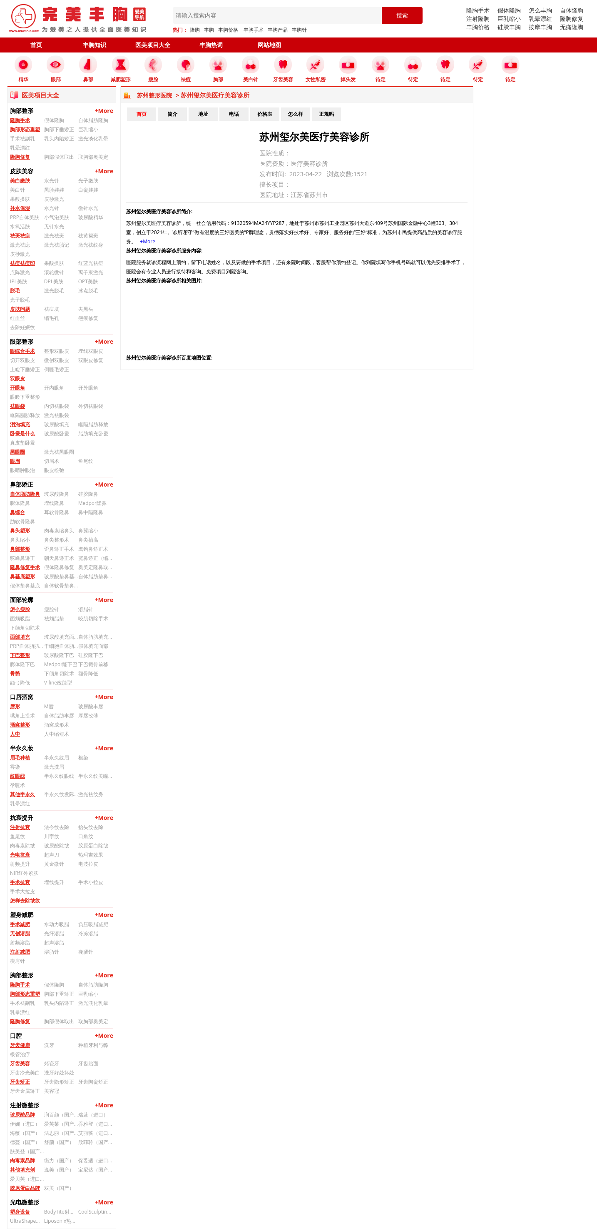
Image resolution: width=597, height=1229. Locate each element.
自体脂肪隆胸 (93, 120)
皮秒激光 (54, 198)
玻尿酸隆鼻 (56, 493)
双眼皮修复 (90, 360)
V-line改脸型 (58, 682)
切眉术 (51, 461)
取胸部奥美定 (93, 156)
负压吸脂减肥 (93, 924)
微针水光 (88, 208)
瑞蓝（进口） (93, 1114)
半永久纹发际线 (61, 794)
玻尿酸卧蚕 (56, 433)
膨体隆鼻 (20, 503)
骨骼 (15, 673)
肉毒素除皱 (22, 845)
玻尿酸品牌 (22, 1114)
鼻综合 (17, 512)
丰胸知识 (94, 45)
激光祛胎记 (56, 244)
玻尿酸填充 (56, 424)
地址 (203, 113)
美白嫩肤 (20, 180)
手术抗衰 (20, 882)
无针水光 (54, 226)
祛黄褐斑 (88, 235)
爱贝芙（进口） (27, 1178)
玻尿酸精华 (90, 217)
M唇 (49, 706)
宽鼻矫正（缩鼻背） (95, 558)
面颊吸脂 (20, 618)
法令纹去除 (56, 827)
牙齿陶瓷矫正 (93, 1081)
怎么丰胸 (540, 10)
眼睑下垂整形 (25, 396)
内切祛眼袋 (56, 406)
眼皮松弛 (54, 470)
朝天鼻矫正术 (59, 558)
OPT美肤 (88, 281)
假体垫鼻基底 (25, 585)
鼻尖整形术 (56, 539)
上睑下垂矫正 (25, 369)
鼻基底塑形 (22, 576)
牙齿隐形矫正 (59, 1081)
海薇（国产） (25, 1133)
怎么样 (295, 113)
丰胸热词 (211, 45)
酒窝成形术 (56, 724)
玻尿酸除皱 (56, 845)
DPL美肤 (53, 281)
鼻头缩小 (20, 539)
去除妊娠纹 (22, 327)
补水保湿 (20, 208)
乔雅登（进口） (95, 1123)
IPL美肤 (18, 281)
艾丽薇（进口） (95, 1133)
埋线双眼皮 (90, 351)
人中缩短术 (56, 733)
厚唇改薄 (88, 715)
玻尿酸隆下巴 (59, 655)
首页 (36, 45)
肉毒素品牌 (22, 1160)
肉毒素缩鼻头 (59, 530)
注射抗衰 (20, 827)
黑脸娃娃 (54, 189)
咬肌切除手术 (93, 618)
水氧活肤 (20, 226)
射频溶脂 (20, 942)
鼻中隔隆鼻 (90, 512)
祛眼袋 (17, 406)
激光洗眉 (54, 766)
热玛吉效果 (90, 854)
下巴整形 (20, 655)
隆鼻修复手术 (25, 567)
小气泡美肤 (56, 217)
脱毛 (15, 290)
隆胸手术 (478, 10)
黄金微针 (54, 863)
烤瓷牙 (51, 1063)
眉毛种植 (20, 757)
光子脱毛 (20, 299)
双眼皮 (17, 378)
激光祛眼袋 (56, 415)
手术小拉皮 (90, 882)
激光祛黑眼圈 (59, 451)
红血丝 (17, 318)
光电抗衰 (20, 854)
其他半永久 (22, 794)
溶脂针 (85, 609)
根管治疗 (20, 1054)
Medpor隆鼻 (92, 503)
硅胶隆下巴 (90, 655)
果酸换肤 (20, 198)
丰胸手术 (254, 29)
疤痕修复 (88, 318)
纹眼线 (17, 775)
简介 (172, 113)
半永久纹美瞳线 (95, 775)
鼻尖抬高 (88, 539)
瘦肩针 (17, 960)
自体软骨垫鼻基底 (61, 585)
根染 (83, 757)
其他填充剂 (22, 1169)
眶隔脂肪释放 (25, 415)
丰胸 (209, 29)
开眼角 (17, 387)
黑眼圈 (17, 451)
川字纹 (51, 836)
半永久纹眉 (56, 757)
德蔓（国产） (25, 1142)
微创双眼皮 (56, 360)
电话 (234, 113)
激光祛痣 (20, 244)
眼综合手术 (22, 351)
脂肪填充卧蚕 (93, 433)
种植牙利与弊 (93, 1045)
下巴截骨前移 (93, 664)
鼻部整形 (20, 548)
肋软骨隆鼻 (22, 521)
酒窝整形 (20, 724)
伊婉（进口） (25, 1123)
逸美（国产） (59, 1169)
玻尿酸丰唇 (90, 706)
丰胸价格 (228, 29)
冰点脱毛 (88, 290)
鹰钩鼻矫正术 (93, 548)
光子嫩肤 (88, 180)
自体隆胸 (571, 10)
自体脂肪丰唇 (59, 715)
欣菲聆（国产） (95, 1142)
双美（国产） (59, 1188)
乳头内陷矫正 (59, 138)
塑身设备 (20, 1211)
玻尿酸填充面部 (61, 636)
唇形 (15, 706)
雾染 (15, 766)
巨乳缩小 (509, 18)
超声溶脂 (54, 942)
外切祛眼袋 (90, 406)
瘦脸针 (51, 609)
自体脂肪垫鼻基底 (95, 576)
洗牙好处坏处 (59, 1072)
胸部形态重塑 (25, 129)
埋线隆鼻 (54, 503)
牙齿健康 (20, 1045)
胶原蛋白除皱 (93, 845)
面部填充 (20, 636)
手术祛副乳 (22, 138)
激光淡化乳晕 (93, 138)
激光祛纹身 (90, 244)
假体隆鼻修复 (59, 567)
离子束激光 (90, 272)
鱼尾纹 (85, 461)
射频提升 (20, 863)
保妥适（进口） (95, 1160)
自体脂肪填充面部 (95, 636)
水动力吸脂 (56, 924)
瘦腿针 (85, 951)
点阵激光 (20, 272)
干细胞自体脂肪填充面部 (61, 645)
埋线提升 (54, 882)
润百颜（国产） (61, 1114)
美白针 (17, 189)
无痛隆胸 (571, 27)
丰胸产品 (278, 29)
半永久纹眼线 (59, 775)
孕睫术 (17, 785)
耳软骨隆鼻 (56, 512)
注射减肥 (20, 951)
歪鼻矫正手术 (59, 548)
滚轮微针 (54, 272)
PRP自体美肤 (24, 217)
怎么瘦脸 (20, 609)
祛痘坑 (51, 308)
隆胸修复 (571, 18)
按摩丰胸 (540, 27)
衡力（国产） (59, 1160)
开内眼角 (54, 387)
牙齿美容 (20, 1063)
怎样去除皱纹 (25, 900)
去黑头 (85, 308)
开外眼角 (88, 387)
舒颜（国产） (59, 1142)
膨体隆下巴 (22, 664)
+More (104, 111)
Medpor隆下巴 (60, 664)
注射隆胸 (478, 18)
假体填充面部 (93, 645)
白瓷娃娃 (88, 189)
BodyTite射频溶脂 (61, 1211)
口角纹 (85, 836)
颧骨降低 (88, 673)
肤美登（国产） (27, 1151)
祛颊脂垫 (54, 618)
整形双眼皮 (56, 351)
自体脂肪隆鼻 (25, 493)
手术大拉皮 (22, 891)
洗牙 (49, 1045)
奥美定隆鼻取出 (95, 567)
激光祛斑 (54, 235)
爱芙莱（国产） (61, 1123)
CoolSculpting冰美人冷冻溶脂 (95, 1211)
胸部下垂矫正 (59, 129)
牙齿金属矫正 (25, 1090)
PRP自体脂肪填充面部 (27, 645)
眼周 (15, 461)
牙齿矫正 (20, 1081)
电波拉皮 (88, 863)
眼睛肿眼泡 (22, 470)
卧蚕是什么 (22, 433)
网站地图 (269, 45)
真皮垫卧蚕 (22, 442)
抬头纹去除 (90, 827)
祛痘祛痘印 (22, 263)
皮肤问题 (20, 308)
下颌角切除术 (25, 627)
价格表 (264, 113)
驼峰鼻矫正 (22, 558)
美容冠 (51, 1090)
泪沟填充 (20, 424)
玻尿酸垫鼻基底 (61, 576)
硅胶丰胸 (509, 27)
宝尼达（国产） (95, 1169)
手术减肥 (20, 924)
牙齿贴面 (88, 1063)
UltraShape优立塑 (27, 1220)
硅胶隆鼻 (88, 493)
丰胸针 (299, 29)
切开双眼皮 (22, 360)
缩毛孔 (51, 318)
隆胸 (195, 29)
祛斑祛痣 (20, 235)
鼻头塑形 (20, 530)
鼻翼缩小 (88, 530)
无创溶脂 (20, 933)
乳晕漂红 (540, 18)
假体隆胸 (509, 10)
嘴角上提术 (22, 715)
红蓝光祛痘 (90, 263)
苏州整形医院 (154, 95)
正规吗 (326, 113)
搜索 (402, 15)
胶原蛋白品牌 (25, 1188)
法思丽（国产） (61, 1133)
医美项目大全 (152, 45)
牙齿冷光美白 (25, 1072)
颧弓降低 (20, 682)
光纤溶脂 (54, 933)
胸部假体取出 (59, 156)
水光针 (51, 180)
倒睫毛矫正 (56, 369)
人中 (15, 733)
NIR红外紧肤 (24, 873)
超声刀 (51, 854)
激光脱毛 (54, 290)
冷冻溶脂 (88, 933)
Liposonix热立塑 (61, 1220)
